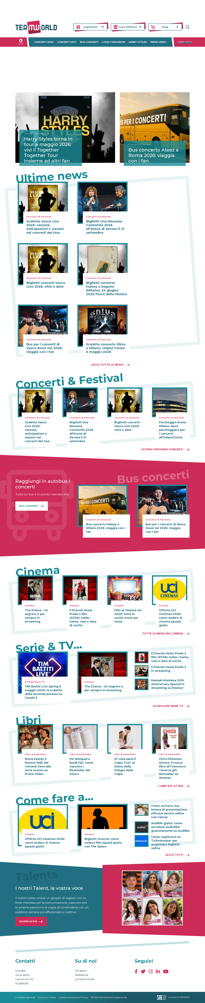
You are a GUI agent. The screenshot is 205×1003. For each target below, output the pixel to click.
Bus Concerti (28, 505)
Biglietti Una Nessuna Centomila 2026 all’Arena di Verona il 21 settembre (105, 226)
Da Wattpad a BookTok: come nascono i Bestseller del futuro (81, 766)
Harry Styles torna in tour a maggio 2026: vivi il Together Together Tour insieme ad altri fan (48, 150)
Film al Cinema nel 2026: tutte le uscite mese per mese (128, 616)
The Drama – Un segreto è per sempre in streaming (36, 616)
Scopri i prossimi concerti (162, 449)
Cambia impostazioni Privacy (73, 997)
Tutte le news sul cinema (162, 633)
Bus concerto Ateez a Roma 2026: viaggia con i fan (153, 155)
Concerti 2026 (43, 42)
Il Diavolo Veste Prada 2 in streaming (168, 669)
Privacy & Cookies (47, 997)
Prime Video (158, 42)
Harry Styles (138, 42)
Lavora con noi (24, 979)
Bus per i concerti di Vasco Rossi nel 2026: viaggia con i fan (44, 348)
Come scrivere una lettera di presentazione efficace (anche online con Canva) (169, 811)
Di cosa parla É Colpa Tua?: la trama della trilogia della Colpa (125, 766)
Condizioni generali (25, 997)
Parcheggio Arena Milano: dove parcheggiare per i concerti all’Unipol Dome (172, 430)
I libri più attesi (170, 786)
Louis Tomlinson (113, 42)
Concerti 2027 (66, 42)
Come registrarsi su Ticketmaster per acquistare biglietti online (166, 842)
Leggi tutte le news (107, 364)
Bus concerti (89, 42)
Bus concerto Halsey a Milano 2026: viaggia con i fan (105, 528)
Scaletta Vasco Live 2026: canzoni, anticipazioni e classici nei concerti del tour (45, 226)
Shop (165, 26)
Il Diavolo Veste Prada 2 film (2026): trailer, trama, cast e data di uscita (83, 618)
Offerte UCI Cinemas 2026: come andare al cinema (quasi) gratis (170, 618)
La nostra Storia (84, 979)
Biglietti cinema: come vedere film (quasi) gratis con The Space (103, 842)
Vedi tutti (185, 42)
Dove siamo (22, 975)
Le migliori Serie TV (168, 706)
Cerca (187, 27)
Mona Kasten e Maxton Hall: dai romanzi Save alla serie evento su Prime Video (38, 766)
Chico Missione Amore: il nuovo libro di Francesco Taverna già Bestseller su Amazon (172, 768)
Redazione (81, 975)
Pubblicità (21, 983)
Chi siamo (81, 970)
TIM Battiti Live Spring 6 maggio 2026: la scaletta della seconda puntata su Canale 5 (43, 692)
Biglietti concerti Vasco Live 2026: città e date (45, 284)
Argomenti (90, 26)
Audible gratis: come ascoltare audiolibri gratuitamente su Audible (170, 827)
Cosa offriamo (128, 26)
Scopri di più (28, 921)
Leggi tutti (174, 854)
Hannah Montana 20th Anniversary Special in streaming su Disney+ (167, 684)
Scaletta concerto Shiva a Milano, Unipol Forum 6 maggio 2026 (106, 348)
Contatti (20, 970)
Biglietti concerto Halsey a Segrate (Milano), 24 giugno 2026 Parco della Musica (106, 288)
